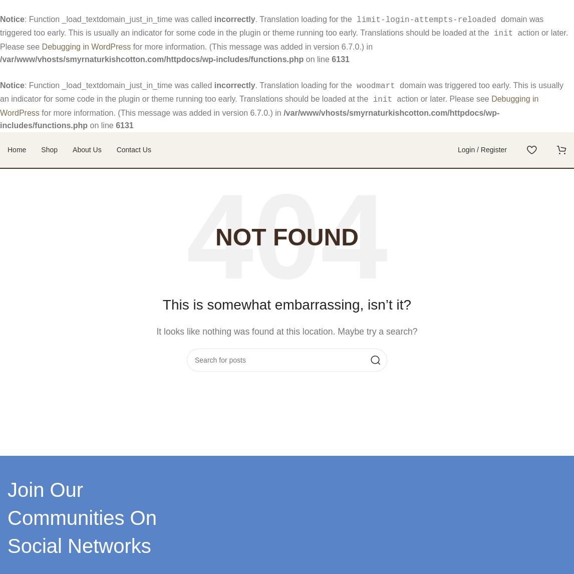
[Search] (287, 361)
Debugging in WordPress (86, 45)
